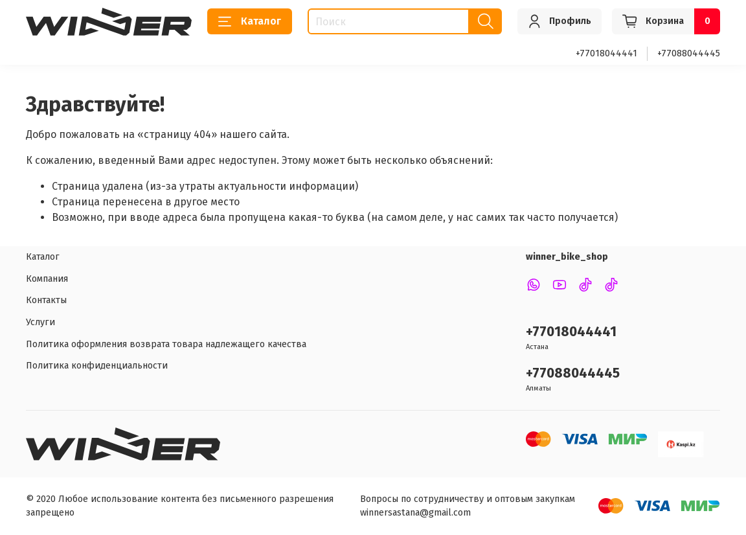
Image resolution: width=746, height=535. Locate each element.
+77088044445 (688, 53)
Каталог (249, 21)
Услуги (40, 322)
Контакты (46, 300)
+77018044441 (606, 53)
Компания (47, 278)
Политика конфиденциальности (97, 365)
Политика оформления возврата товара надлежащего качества (166, 344)
